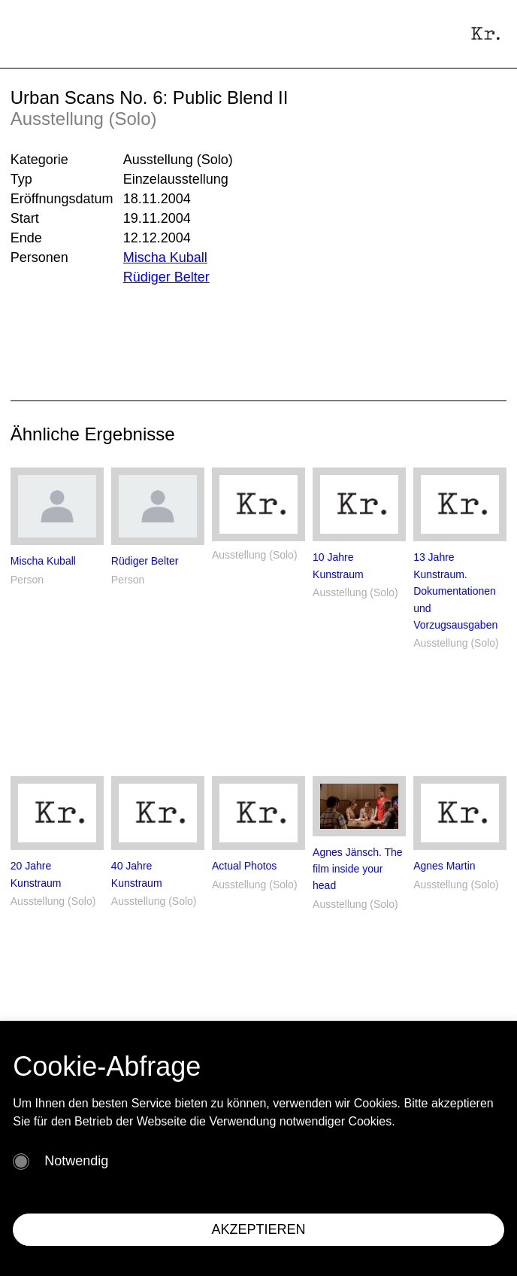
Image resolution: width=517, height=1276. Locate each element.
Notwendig (76, 1160)
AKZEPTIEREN (258, 1229)
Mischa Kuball (165, 257)
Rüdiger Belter (166, 277)
